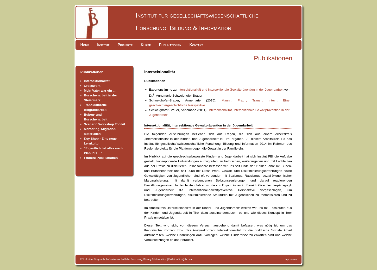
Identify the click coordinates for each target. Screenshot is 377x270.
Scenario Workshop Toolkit (104, 124)
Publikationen (170, 45)
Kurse (146, 45)
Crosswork (92, 86)
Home (84, 45)
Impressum (291, 259)
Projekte (125, 45)
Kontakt (196, 45)
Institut (103, 45)
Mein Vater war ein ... (99, 90)
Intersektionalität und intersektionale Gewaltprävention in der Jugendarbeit (230, 89)
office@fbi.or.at (184, 259)
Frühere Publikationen (101, 158)
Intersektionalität (97, 81)
